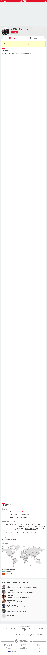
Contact (15, 634)
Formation (28, 634)
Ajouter (15, 32)
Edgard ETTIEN (11, 586)
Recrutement (5, 635)
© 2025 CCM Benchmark (23, 637)
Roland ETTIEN (11, 591)
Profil (13, 38)
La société (33, 634)
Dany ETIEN (10, 595)
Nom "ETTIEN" (11, 615)
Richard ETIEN (11, 600)
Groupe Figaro (42, 635)
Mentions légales (34, 635)
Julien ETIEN (10, 610)
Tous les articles (40, 634)
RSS (19, 634)
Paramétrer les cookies (24, 635)
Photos (34, 38)
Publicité (23, 634)
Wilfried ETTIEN (11, 605)
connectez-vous (8, 45)
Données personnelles (14, 635)
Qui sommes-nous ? (8, 634)
